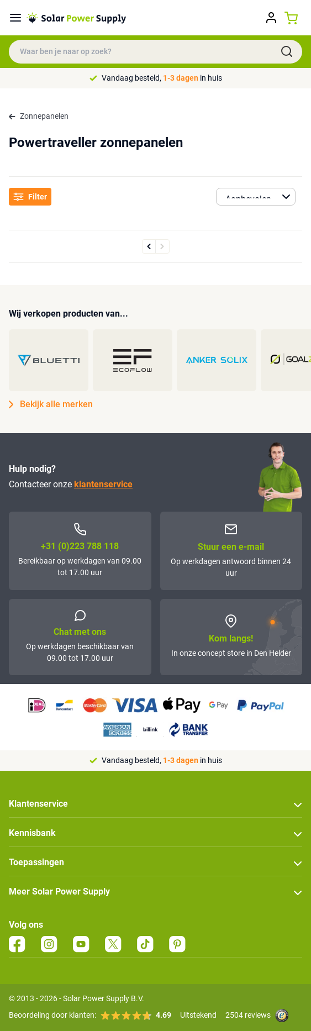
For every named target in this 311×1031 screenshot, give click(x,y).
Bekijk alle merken (51, 404)
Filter (30, 197)
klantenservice (103, 484)
